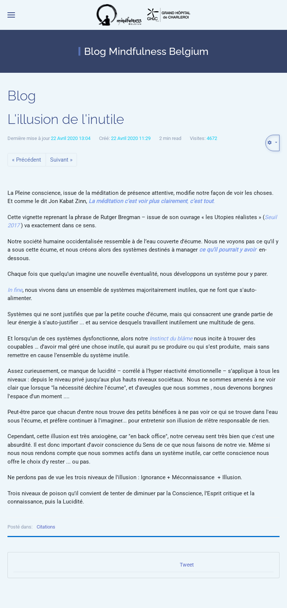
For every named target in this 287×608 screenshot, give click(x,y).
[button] (11, 15)
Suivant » (61, 159)
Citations (46, 527)
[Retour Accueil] (119, 15)
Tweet (187, 565)
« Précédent (26, 159)
